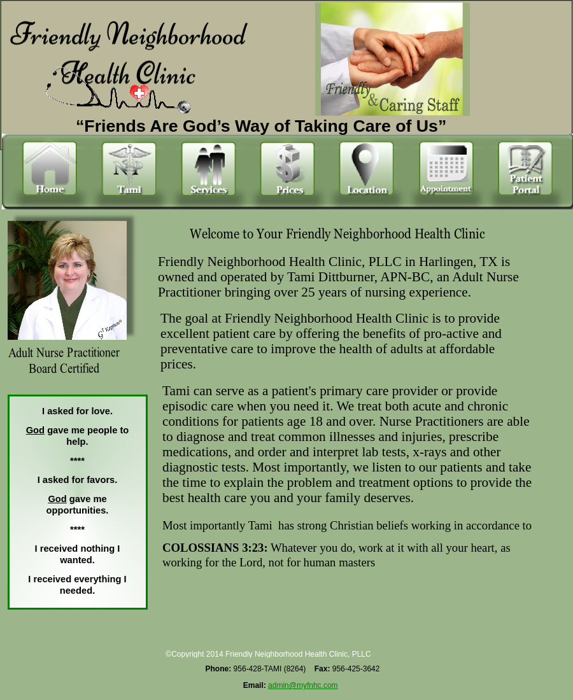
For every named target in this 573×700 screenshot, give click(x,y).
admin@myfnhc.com (303, 685)
